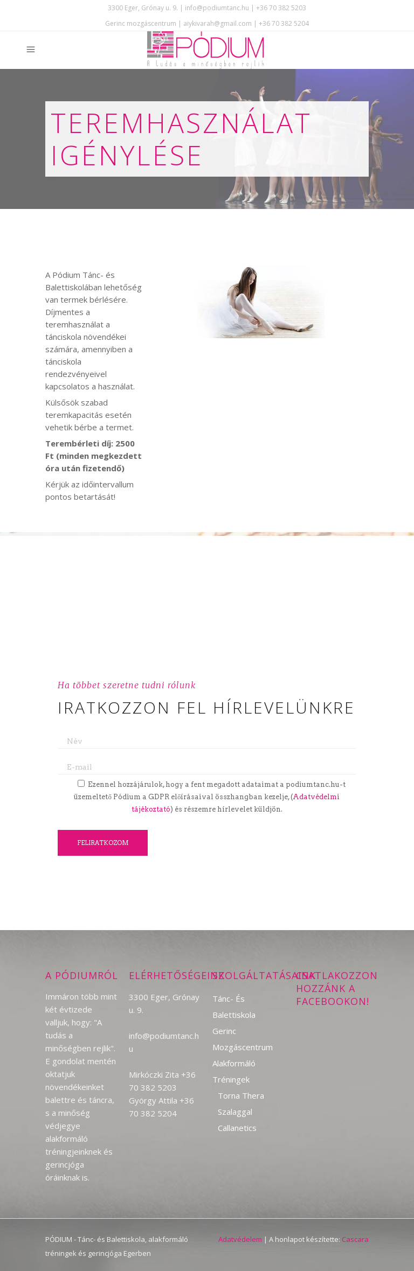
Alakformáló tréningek (234, 1071)
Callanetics (237, 1127)
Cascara (355, 1239)
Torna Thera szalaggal (241, 1103)
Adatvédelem (240, 1239)
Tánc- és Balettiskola (234, 1006)
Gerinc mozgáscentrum (242, 1038)
